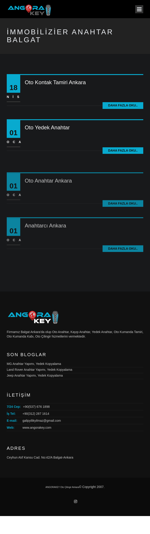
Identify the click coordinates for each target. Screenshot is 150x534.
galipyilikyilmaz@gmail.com (41, 420)
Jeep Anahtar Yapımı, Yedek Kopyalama (35, 375)
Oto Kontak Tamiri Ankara (55, 82)
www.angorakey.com (36, 427)
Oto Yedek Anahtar (47, 127)
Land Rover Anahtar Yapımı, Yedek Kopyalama (39, 369)
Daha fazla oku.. (123, 105)
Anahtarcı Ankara (45, 237)
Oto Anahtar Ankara (48, 192)
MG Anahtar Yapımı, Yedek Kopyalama (34, 364)
